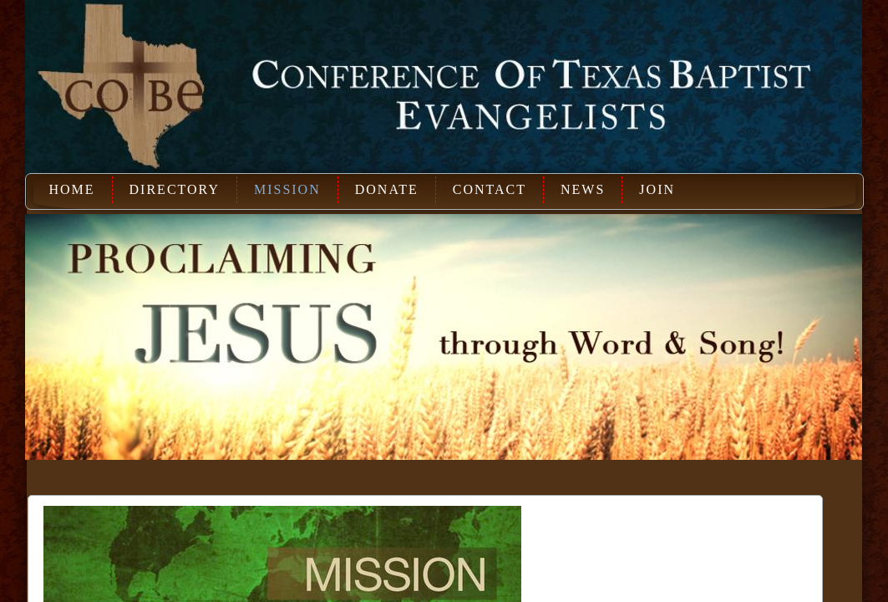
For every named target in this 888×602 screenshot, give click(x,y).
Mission (287, 189)
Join (657, 189)
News (583, 189)
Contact (489, 189)
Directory (174, 189)
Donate (387, 189)
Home (71, 189)
